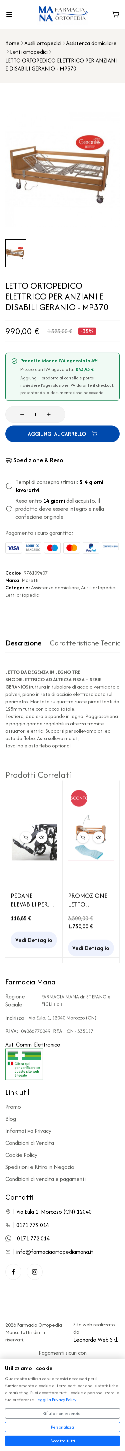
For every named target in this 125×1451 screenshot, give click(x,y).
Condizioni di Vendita (29, 1143)
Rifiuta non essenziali (63, 1413)
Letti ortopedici (29, 52)
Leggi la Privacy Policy (56, 1400)
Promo (13, 1107)
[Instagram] (35, 1272)
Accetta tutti (62, 1441)
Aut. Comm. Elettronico (32, 1060)
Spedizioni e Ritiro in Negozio (39, 1167)
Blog (10, 1119)
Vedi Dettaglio (33, 943)
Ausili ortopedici (42, 43)
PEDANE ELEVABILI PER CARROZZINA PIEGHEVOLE (29, 903)
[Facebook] (13, 1272)
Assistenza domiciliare (91, 43)
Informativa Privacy (28, 1131)
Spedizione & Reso (34, 460)
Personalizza (62, 1427)
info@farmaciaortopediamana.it (54, 1252)
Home (12, 43)
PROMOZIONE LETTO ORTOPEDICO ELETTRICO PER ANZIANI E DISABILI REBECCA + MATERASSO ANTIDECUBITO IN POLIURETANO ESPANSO (89, 903)
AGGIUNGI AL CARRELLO (63, 434)
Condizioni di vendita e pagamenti (45, 1179)
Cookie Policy (21, 1155)
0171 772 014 (32, 1225)
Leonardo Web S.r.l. (95, 1340)
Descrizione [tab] (23, 643)
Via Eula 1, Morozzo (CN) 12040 (54, 1212)
